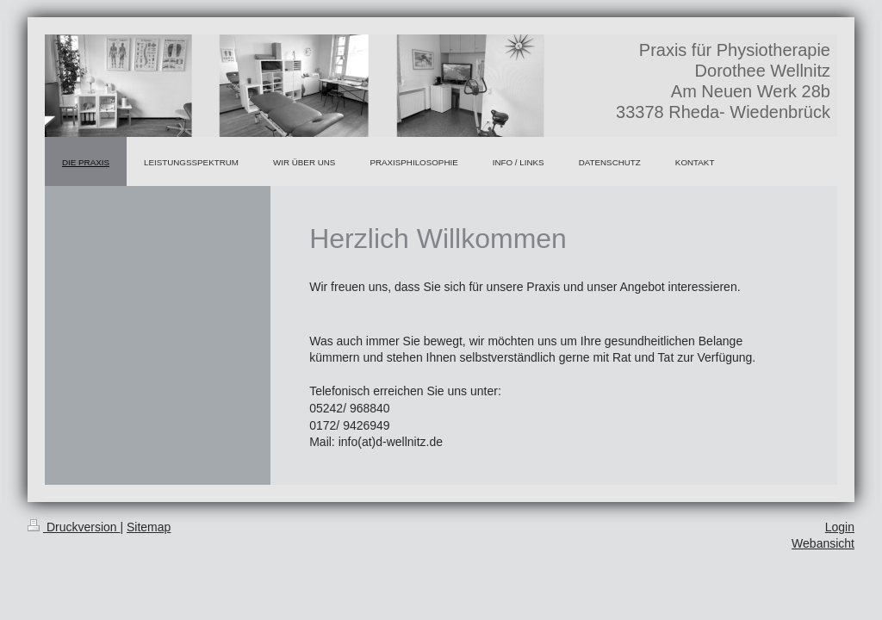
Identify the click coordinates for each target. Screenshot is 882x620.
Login (839, 527)
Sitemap (149, 527)
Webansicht (823, 543)
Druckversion (74, 527)
